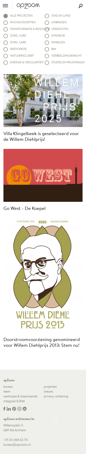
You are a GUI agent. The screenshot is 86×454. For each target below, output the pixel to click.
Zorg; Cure (18, 35)
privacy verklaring (56, 396)
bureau (8, 387)
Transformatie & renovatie (25, 29)
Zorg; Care (18, 42)
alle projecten (21, 15)
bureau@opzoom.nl (17, 444)
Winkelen (58, 42)
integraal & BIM (14, 401)
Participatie (18, 49)
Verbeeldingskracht (66, 55)
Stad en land (60, 15)
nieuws (48, 391)
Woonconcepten (23, 22)
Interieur (58, 35)
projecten (50, 387)
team (7, 391)
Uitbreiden (59, 22)
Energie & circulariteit (25, 62)
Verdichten (59, 29)
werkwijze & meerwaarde (20, 396)
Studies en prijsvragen (67, 62)
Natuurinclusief (22, 55)
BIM (53, 49)
